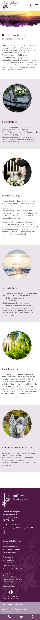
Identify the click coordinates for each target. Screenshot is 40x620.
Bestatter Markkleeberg (12, 541)
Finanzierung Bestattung (12, 579)
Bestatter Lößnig (9, 552)
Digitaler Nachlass (10, 576)
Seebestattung (8, 565)
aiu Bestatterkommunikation (14, 610)
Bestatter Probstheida (11, 549)
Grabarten (7, 573)
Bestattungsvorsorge (11, 557)
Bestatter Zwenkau (10, 544)
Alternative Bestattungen (12, 568)
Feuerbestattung (9, 563)
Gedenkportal (8, 582)
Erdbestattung (8, 560)
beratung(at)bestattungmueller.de (20, 527)
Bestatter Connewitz (10, 546)
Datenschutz (7, 605)
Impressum (19, 605)
